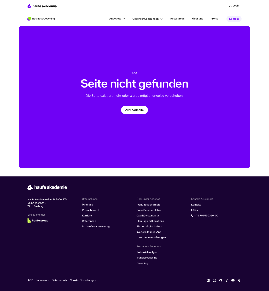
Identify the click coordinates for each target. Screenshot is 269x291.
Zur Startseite (134, 109)
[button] (117, 19)
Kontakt (234, 18)
